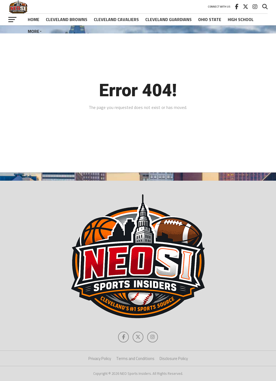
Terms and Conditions (135, 358)
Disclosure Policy (174, 358)
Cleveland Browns (66, 19)
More (33, 31)
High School (241, 19)
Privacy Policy (99, 358)
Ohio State (209, 19)
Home (33, 19)
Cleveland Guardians (168, 19)
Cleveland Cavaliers (116, 19)
